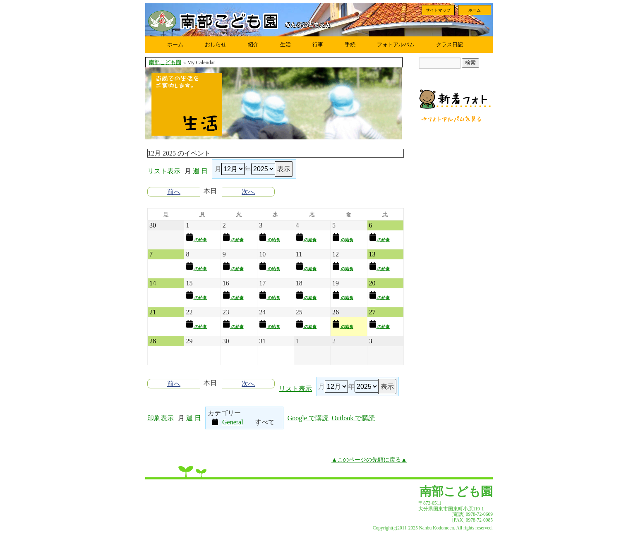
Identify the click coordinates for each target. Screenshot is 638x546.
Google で (308, 417)
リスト (163, 171)
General (227, 422)
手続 (350, 44)
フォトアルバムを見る (451, 119)
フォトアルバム (396, 44)
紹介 (253, 44)
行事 (317, 44)
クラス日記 (449, 44)
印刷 (160, 417)
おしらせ (215, 44)
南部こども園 (165, 62)
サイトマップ (438, 10)
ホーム (474, 10)
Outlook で (353, 417)
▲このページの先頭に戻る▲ (369, 459)
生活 (285, 44)
